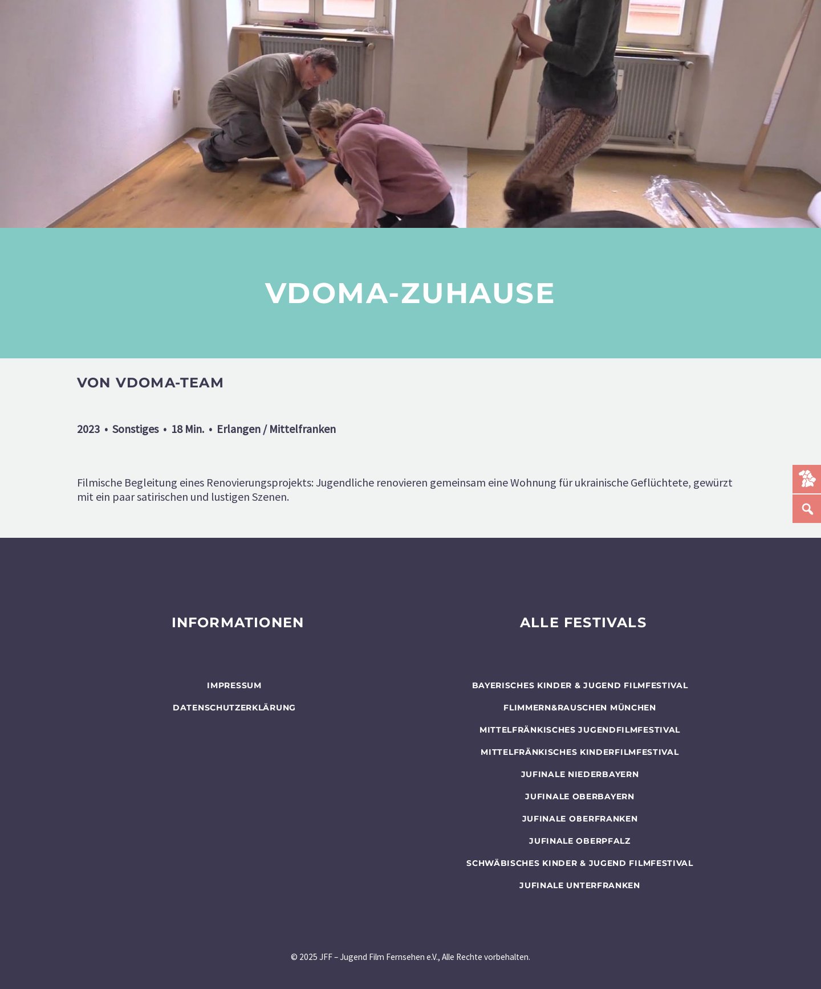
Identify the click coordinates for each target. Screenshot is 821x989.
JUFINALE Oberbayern (579, 796)
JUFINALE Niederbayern (580, 774)
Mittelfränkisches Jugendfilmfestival (579, 730)
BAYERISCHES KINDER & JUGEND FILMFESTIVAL (580, 685)
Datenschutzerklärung (234, 707)
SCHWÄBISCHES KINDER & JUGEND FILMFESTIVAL (579, 863)
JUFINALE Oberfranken (580, 819)
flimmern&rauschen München (579, 707)
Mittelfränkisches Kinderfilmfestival (579, 752)
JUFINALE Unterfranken (579, 885)
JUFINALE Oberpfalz (580, 841)
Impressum (234, 685)
